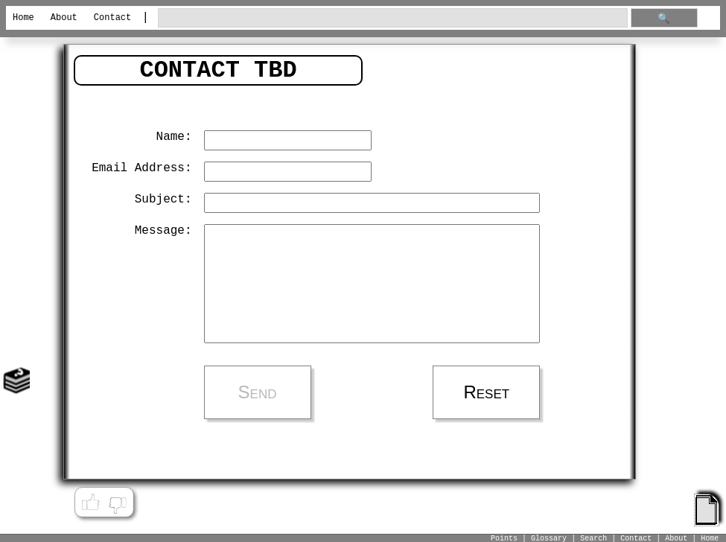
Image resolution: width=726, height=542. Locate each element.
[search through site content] (393, 18)
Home (23, 18)
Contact (112, 18)
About (64, 18)
